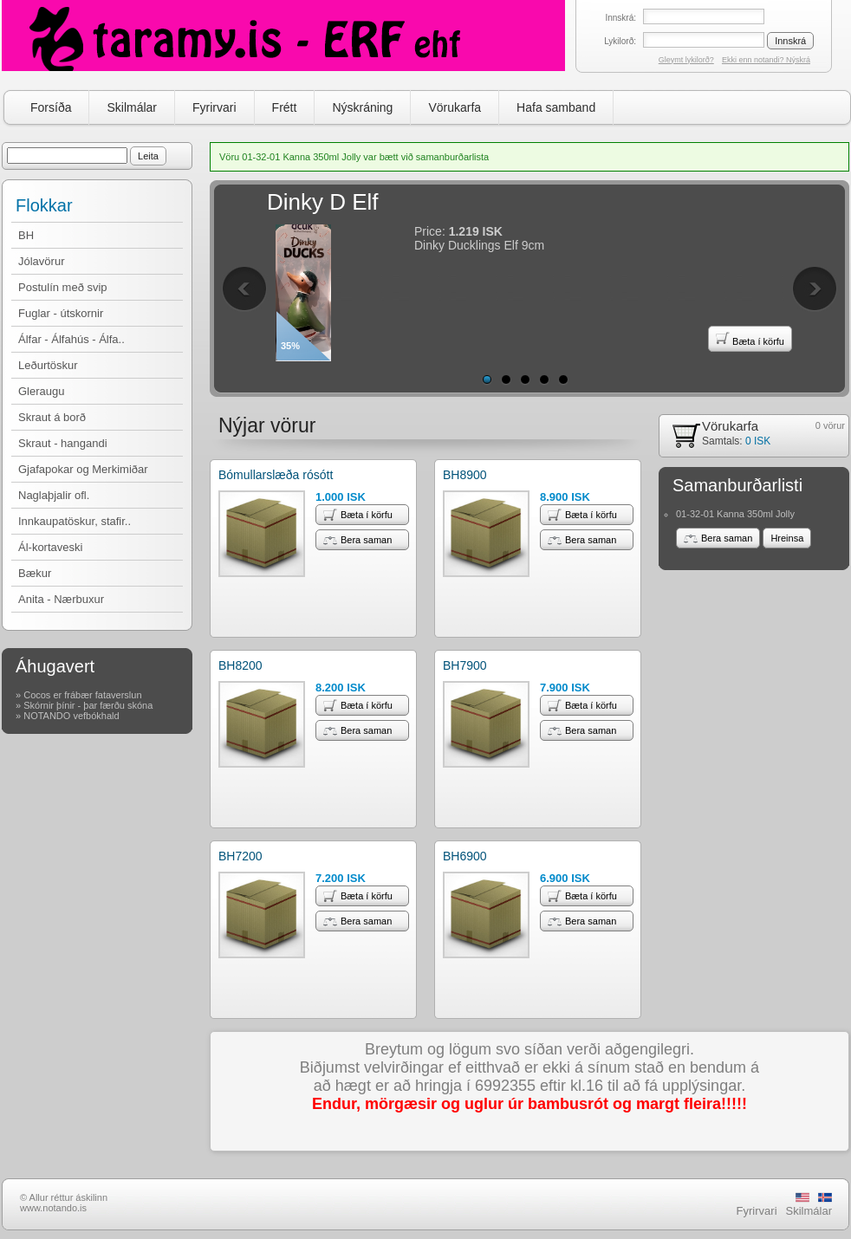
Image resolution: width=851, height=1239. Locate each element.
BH (26, 235)
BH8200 (240, 665)
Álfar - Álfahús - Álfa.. (71, 339)
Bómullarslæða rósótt (275, 475)
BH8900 (465, 475)
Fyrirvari (214, 107)
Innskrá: (620, 18)
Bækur (34, 573)
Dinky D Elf (323, 202)
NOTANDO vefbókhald (71, 715)
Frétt (284, 107)
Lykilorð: (620, 41)
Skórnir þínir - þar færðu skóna (88, 705)
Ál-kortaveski (50, 547)
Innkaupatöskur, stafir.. (74, 521)
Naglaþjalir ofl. (53, 495)
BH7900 (465, 665)
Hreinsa (786, 538)
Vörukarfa (454, 107)
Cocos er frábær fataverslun (82, 695)
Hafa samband (555, 107)
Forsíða (50, 107)
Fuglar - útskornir (60, 313)
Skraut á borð (52, 417)
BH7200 (240, 856)
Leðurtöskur (48, 365)
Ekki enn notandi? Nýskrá (766, 59)
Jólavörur (41, 261)
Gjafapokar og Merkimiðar (83, 469)
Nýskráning (362, 107)
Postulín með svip (62, 287)
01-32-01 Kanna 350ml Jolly (735, 514)
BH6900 (465, 856)
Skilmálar (132, 107)
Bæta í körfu (750, 339)
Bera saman (357, 540)
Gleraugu (41, 391)
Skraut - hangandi (62, 443)
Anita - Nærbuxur (61, 599)
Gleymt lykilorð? (686, 59)
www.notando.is (53, 1208)
